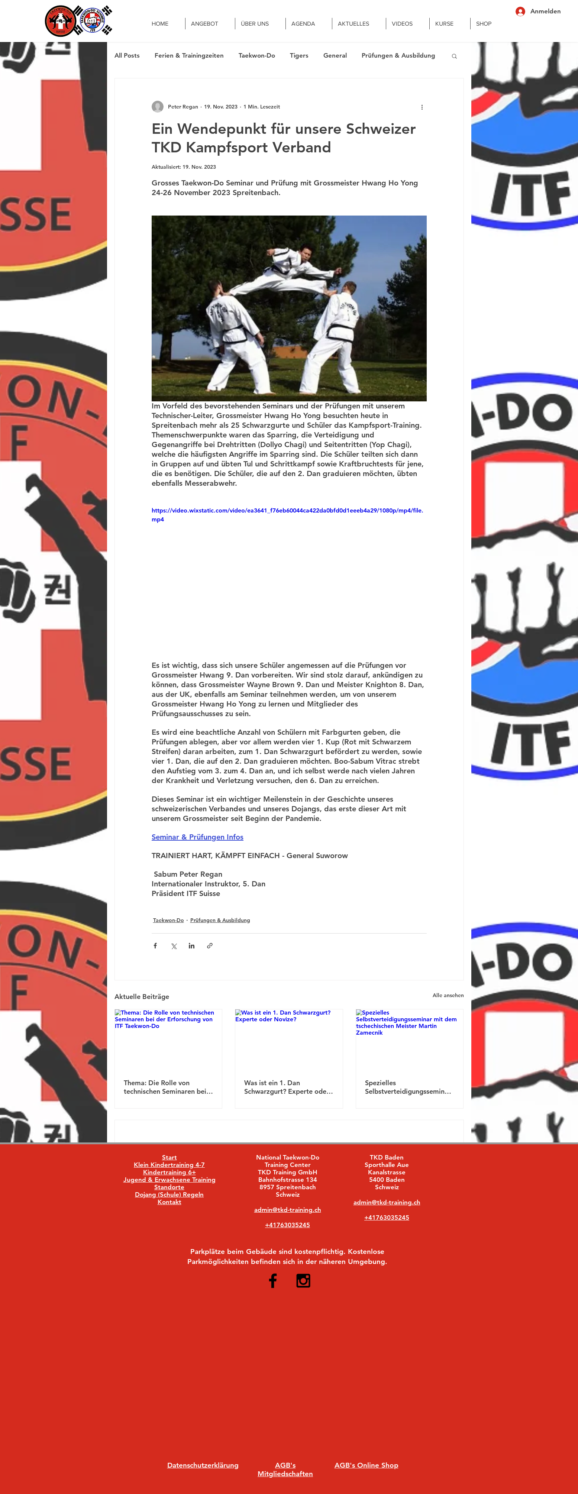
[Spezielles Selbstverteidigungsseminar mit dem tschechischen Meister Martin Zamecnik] (410, 1039)
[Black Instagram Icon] (303, 1280)
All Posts (127, 55)
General (335, 55)
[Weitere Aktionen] (422, 106)
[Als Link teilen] (209, 945)
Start (169, 1157)
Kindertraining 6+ (169, 1172)
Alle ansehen (448, 995)
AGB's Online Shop (366, 1465)
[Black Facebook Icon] (272, 1280)
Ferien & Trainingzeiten (189, 55)
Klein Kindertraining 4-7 (169, 1164)
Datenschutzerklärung (203, 1465)
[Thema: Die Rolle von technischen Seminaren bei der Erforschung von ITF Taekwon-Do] (168, 1039)
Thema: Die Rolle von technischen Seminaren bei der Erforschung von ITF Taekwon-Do (165, 1087)
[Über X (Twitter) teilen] (173, 945)
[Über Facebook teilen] (155, 945)
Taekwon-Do (257, 55)
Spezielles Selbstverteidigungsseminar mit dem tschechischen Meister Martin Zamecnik (408, 1087)
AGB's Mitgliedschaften (285, 1469)
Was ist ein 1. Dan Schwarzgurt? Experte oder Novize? (286, 1087)
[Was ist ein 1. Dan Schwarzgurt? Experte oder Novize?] (289, 1039)
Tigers (299, 55)
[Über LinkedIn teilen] (191, 945)
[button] (454, 56)
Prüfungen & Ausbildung (398, 55)
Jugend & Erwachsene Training (169, 1179)
